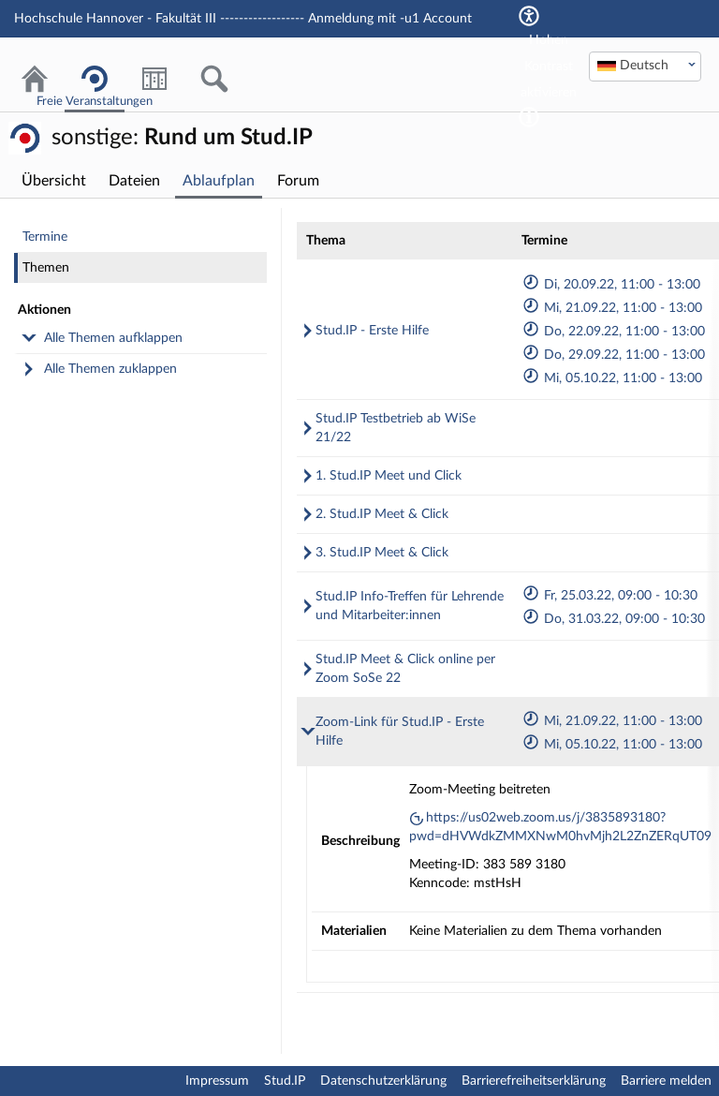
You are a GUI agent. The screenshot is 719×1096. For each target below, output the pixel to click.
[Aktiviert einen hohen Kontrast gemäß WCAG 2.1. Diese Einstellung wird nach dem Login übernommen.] (529, 117)
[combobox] (645, 66)
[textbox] (645, 65)
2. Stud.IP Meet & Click (381, 514)
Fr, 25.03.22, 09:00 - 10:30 (609, 595)
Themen (45, 267)
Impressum (217, 1081)
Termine (44, 237)
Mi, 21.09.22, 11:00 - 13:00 (611, 308)
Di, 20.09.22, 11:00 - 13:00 (610, 284)
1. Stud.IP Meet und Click (388, 475)
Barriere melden (666, 1081)
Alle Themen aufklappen (113, 338)
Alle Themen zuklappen (110, 369)
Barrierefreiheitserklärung (534, 1081)
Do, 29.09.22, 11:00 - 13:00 (613, 355)
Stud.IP (284, 1081)
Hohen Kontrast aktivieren (549, 66)
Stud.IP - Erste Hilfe (372, 330)
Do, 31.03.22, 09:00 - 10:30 (613, 619)
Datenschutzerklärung (383, 1081)
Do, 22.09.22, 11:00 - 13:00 (613, 331)
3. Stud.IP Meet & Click (381, 552)
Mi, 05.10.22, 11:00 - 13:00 (611, 378)
